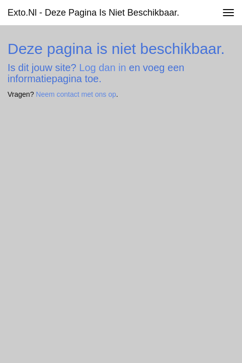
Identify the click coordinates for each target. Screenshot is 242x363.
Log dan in (102, 67)
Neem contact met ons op (76, 94)
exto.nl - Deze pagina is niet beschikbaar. (93, 13)
